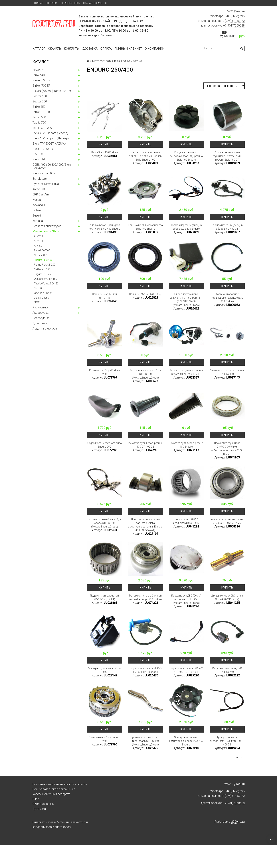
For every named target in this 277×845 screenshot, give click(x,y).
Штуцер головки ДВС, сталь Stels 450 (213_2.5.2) (227, 597)
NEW (37, 302)
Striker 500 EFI (42, 80)
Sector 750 (40, 101)
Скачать (54, 48)
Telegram (239, 16)
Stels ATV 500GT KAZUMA (49, 143)
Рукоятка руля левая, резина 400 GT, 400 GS (145, 445)
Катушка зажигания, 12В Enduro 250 (227, 670)
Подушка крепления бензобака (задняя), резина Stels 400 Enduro (186, 156)
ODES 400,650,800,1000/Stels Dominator (52, 166)
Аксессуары (41, 312)
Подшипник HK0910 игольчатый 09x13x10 (186, 521)
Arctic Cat (39, 189)
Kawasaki (39, 205)
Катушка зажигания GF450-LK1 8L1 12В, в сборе (145, 670)
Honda (37, 199)
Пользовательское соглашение (54, 789)
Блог (36, 799)
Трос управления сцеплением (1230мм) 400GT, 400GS (227, 741)
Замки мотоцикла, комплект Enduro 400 (227, 372)
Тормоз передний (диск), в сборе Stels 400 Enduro (186, 227)
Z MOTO (38, 154)
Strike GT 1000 (42, 112)
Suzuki (37, 215)
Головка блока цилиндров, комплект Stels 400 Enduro (104, 227)
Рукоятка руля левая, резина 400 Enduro (186, 445)
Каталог (39, 48)
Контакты (72, 48)
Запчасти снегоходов (47, 226)
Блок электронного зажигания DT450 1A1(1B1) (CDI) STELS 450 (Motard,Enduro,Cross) (186, 299)
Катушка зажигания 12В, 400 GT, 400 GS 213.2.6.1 (186, 670)
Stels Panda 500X (44, 173)
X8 (106, 3)
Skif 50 (38, 288)
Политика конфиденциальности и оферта (60, 784)
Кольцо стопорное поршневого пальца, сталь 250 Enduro (227, 298)
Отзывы (106, 35)
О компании (154, 48)
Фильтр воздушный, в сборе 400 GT (104, 670)
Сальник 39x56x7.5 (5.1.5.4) (145, 294)
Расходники (40, 307)
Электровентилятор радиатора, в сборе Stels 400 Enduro (186, 741)
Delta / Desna (41, 297)
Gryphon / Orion (43, 293)
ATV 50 (38, 245)
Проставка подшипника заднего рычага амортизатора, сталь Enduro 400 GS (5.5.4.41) (145, 525)
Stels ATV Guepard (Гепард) (50, 133)
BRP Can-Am (41, 194)
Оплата (106, 48)
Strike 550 (39, 106)
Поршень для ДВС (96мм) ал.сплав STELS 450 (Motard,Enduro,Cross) (186, 599)
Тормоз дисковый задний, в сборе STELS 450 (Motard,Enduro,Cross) (104, 523)
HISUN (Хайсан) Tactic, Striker (52, 91)
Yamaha (38, 221)
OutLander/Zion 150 (45, 278)
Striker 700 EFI (42, 85)
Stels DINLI (40, 159)
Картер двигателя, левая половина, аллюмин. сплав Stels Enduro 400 (145, 156)
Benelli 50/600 (42, 250)
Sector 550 (40, 96)
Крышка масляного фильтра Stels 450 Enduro (145, 227)
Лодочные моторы (45, 328)
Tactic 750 (39, 122)
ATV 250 (39, 236)
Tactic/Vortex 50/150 (46, 283)
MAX (228, 16)
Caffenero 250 (42, 269)
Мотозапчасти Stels (46, 231)
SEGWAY (38, 70)
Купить (104, 144)
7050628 (239, 25)
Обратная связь (70, 3)
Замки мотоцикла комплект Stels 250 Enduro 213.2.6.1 (186, 372)
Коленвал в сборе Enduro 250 (104, 372)
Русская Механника (46, 184)
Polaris (37, 210)
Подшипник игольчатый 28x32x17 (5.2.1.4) (104, 597)
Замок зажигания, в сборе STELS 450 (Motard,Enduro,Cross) (145, 374)
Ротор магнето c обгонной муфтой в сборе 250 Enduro (145, 597)
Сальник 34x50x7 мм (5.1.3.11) (104, 296)
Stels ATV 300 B (43, 149)
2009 (234, 821)
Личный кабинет (128, 48)
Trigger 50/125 (42, 274)
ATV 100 (39, 241)
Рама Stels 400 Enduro (104, 152)
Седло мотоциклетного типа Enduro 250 (104, 445)
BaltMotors (40, 178)
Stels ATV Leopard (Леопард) (51, 138)
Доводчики (40, 323)
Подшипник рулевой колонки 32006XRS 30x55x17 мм (227, 521)
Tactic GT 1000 (42, 128)
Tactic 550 (39, 117)
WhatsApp (216, 16)
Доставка (51, 3)
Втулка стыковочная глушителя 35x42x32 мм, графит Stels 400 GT (227, 156)
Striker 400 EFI (42, 75)
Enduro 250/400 (43, 259)
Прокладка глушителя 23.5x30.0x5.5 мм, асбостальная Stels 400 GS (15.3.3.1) (227, 448)
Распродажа (41, 318)
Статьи (38, 3)
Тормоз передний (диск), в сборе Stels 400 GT (227, 227)
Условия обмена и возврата (51, 794)
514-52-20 (238, 21)
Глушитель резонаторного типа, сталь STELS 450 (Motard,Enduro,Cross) (145, 741)
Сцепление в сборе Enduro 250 (104, 739)
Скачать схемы (92, 3)
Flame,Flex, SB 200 (44, 264)
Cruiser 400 (40, 255)
